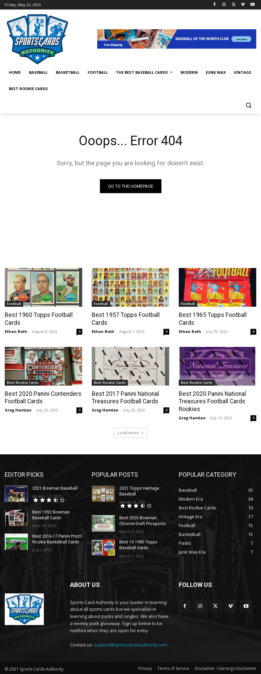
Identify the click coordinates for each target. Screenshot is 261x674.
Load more (131, 432)
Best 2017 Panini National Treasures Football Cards (124, 397)
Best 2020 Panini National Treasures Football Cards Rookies (211, 400)
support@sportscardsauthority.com (130, 643)
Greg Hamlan (18, 408)
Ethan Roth (16, 330)
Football (14, 303)
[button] (248, 105)
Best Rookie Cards (23, 382)
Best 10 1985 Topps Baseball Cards (137, 543)
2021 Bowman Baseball (54, 487)
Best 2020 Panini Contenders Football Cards (42, 397)
